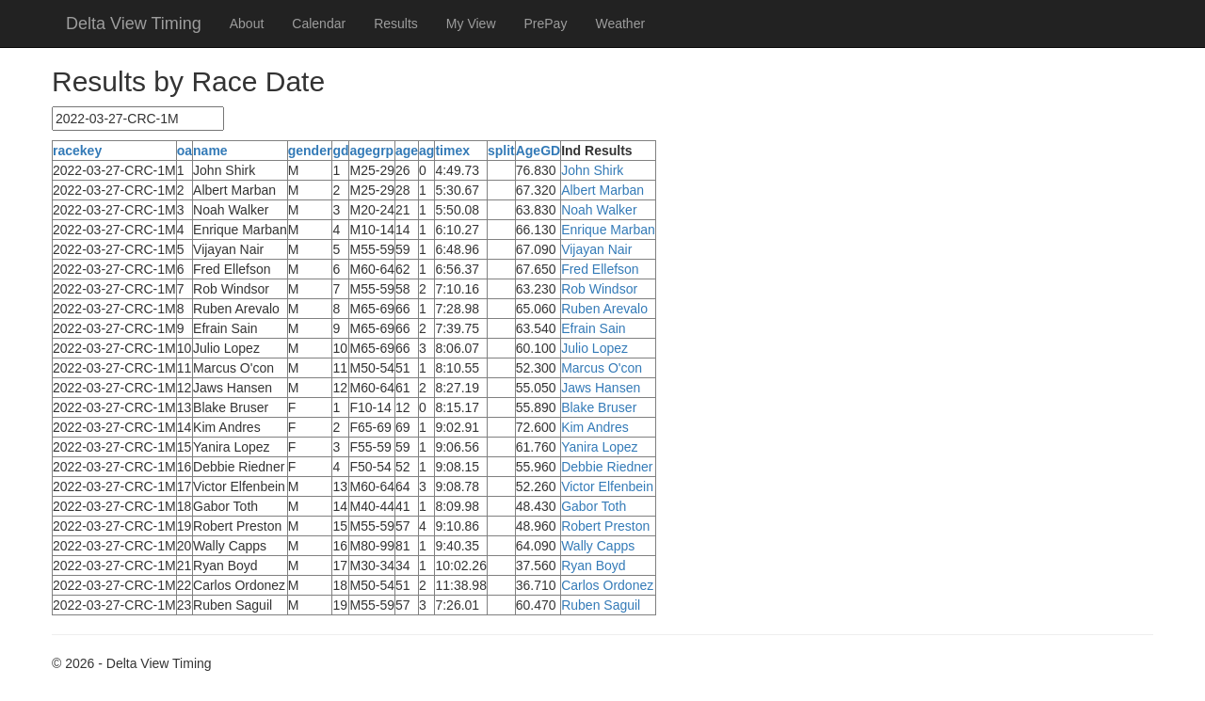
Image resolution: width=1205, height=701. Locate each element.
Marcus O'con (601, 367)
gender (310, 150)
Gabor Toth (593, 506)
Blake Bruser (598, 407)
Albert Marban (602, 190)
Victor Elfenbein (607, 486)
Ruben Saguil (600, 605)
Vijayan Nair (596, 249)
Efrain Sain (593, 328)
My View (471, 23)
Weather (620, 23)
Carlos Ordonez (607, 585)
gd (340, 150)
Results (396, 23)
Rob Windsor (599, 288)
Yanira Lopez (599, 446)
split (501, 150)
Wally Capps (598, 545)
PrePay (546, 23)
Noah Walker (598, 209)
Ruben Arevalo (604, 308)
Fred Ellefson (599, 269)
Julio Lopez (594, 348)
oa (184, 150)
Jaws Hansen (600, 387)
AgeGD (538, 150)
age (406, 150)
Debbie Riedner (606, 466)
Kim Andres (595, 427)
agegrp (371, 150)
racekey (77, 150)
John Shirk (592, 170)
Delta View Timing (133, 23)
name (210, 150)
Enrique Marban (608, 229)
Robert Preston (605, 526)
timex (452, 150)
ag (426, 150)
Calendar (318, 23)
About (247, 23)
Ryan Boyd (593, 565)
